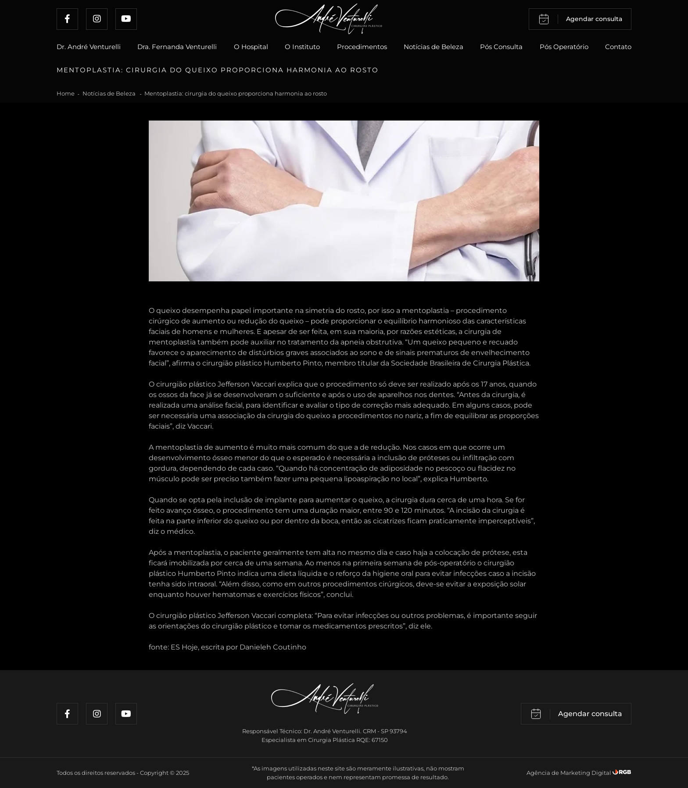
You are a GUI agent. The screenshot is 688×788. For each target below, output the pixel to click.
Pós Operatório (564, 47)
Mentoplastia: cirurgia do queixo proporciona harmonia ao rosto (235, 93)
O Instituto (302, 47)
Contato (618, 47)
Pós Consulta (501, 47)
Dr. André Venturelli (89, 47)
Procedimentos (362, 47)
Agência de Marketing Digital (570, 772)
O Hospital (251, 47)
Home (66, 93)
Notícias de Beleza (433, 47)
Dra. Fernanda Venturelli (177, 47)
